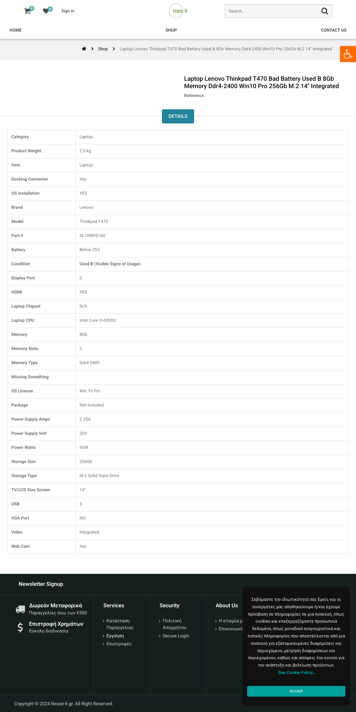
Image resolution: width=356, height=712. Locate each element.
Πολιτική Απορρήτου (174, 624)
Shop (103, 49)
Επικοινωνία (232, 629)
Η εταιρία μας (233, 621)
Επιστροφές (119, 644)
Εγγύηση (115, 636)
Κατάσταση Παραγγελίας (120, 624)
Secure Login (176, 636)
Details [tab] (177, 116)
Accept (296, 691)
